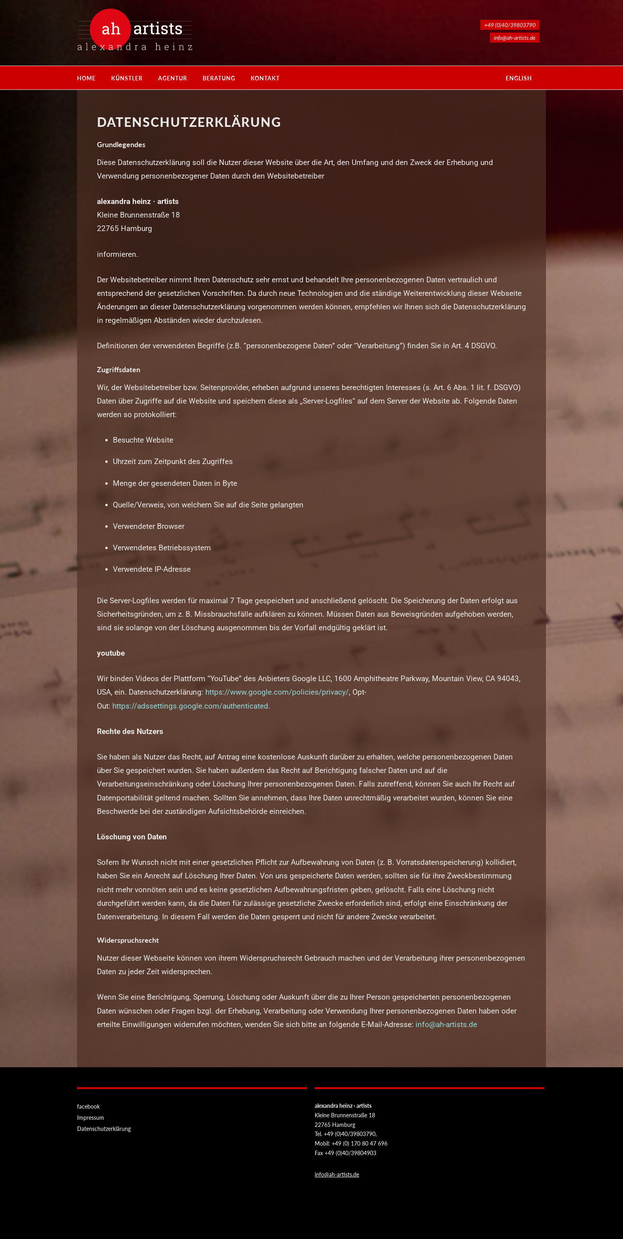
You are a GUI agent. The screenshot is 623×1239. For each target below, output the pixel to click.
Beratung (219, 78)
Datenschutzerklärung (104, 1128)
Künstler (127, 78)
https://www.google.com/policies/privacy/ (277, 692)
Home (86, 78)
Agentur (172, 78)
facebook (88, 1106)
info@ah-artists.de (446, 1024)
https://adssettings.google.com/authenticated (190, 706)
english (519, 78)
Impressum (90, 1117)
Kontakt (265, 78)
